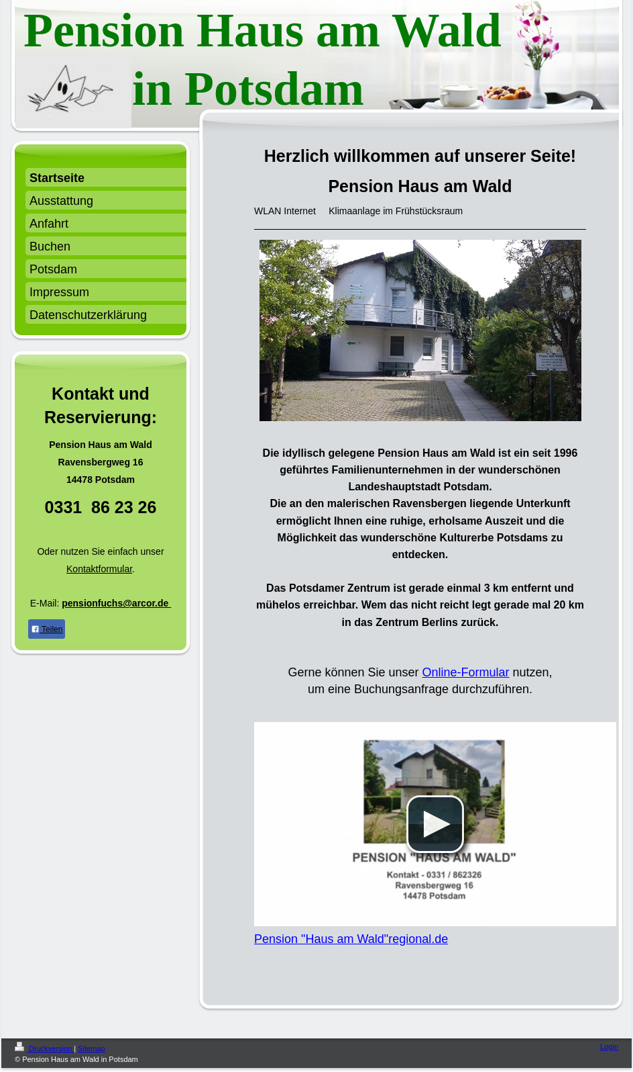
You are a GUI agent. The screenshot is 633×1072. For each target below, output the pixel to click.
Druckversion (44, 1048)
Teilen (46, 629)
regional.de (418, 939)
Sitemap (91, 1048)
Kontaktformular (99, 569)
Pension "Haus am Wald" (321, 939)
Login (609, 1046)
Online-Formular (466, 672)
